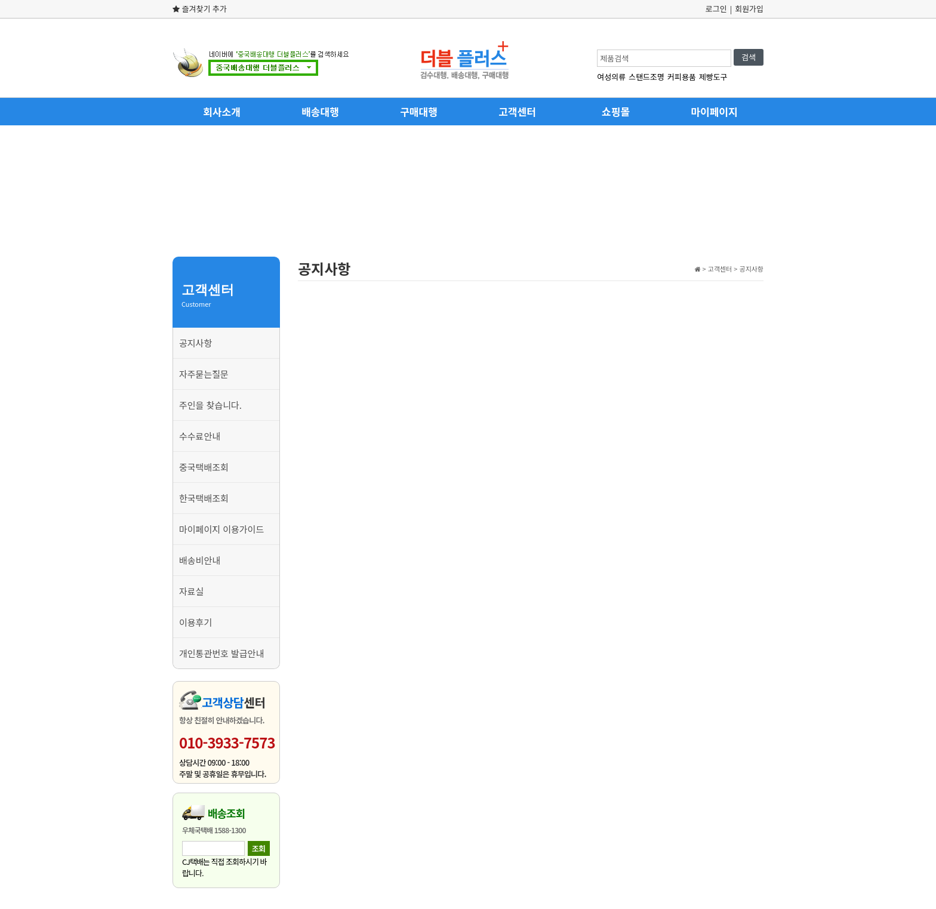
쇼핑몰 (616, 111)
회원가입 (749, 8)
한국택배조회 (204, 498)
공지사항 (195, 343)
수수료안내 (199, 436)
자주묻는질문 (204, 374)
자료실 (191, 591)
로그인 (716, 8)
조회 (258, 848)
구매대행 (419, 111)
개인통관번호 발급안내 (221, 653)
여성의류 (611, 76)
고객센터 (517, 111)
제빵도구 (713, 76)
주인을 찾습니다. (210, 405)
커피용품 (681, 76)
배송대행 (320, 111)
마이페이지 (714, 111)
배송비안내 (199, 560)
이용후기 (195, 622)
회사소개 (222, 111)
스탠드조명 (646, 76)
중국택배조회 (204, 467)
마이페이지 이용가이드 (221, 529)
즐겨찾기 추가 (200, 8)
